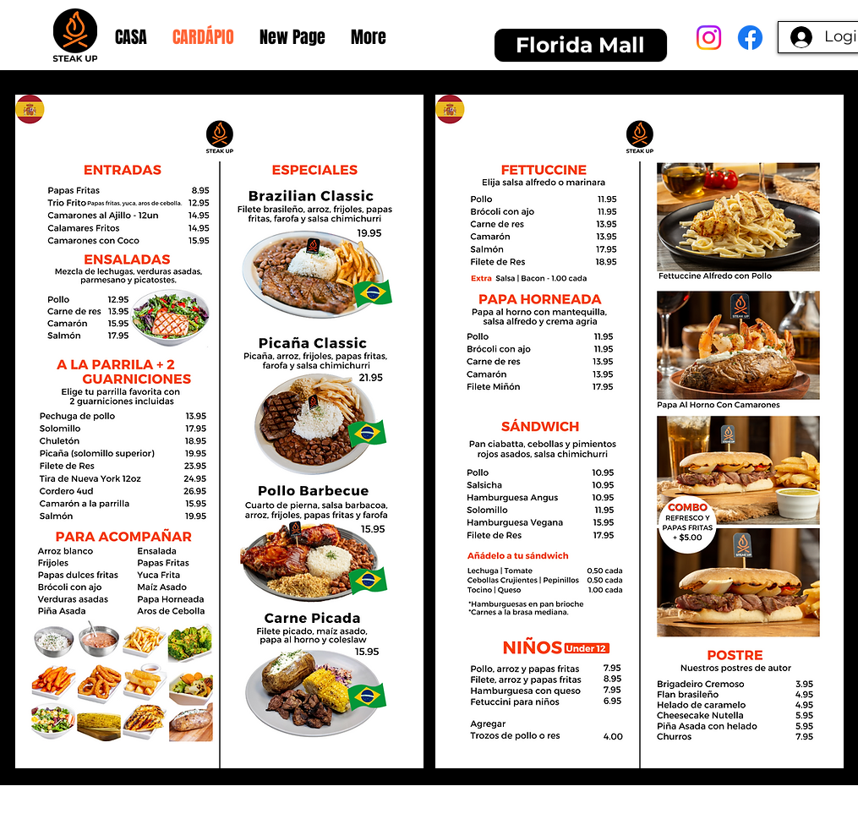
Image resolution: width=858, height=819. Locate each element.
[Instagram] (708, 37)
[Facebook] (750, 37)
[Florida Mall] (581, 45)
